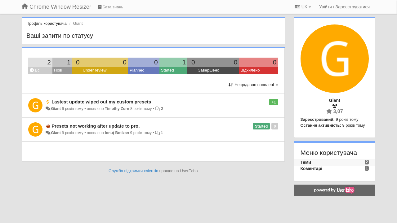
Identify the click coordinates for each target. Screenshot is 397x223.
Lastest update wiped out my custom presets (101, 101)
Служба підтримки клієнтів (133, 170)
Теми (306, 162)
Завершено (208, 70)
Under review (95, 70)
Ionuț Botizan (117, 133)
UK (303, 6)
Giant (56, 109)
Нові (58, 70)
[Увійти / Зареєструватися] (344, 7)
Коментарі (312, 168)
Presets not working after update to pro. (95, 126)
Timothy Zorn (117, 109)
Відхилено (250, 70)
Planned (137, 70)
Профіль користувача (46, 23)
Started (167, 70)
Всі (35, 70)
